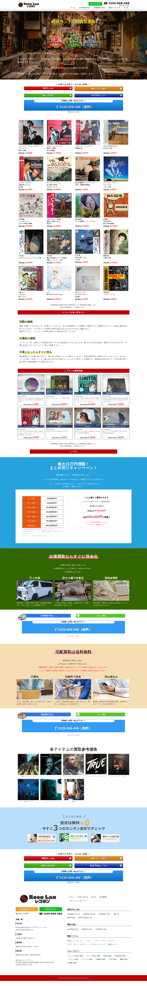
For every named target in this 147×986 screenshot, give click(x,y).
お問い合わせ (81, 914)
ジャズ (88, 954)
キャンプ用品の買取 (93, 969)
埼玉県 (18, 941)
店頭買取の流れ (101, 943)
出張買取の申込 (47, 620)
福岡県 (18, 960)
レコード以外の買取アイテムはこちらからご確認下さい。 (96, 527)
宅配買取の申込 (47, 721)
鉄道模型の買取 (120, 969)
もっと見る (73, 455)
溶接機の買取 (72, 976)
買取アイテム (114, 10)
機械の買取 (124, 973)
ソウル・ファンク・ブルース (104, 954)
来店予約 (106, 96)
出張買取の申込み (73, 927)
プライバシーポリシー (114, 914)
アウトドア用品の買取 (75, 969)
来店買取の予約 (104, 927)
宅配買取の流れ (99, 10)
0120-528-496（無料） (73, 105)
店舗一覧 (116, 927)
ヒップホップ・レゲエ (97, 958)
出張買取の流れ (84, 10)
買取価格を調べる (27, 926)
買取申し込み (56, 89)
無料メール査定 (106, 89)
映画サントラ (113, 958)
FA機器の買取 (101, 973)
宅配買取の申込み (89, 927)
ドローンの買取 (87, 973)
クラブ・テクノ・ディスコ (76, 958)
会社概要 (100, 914)
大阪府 (18, 951)
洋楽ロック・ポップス (75, 954)
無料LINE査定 (95, 4)
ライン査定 (101, 620)
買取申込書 (71, 931)
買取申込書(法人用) (85, 931)
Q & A (126, 10)
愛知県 (18, 968)
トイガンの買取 (72, 973)
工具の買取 (113, 973)
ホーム (73, 10)
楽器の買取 (107, 969)
